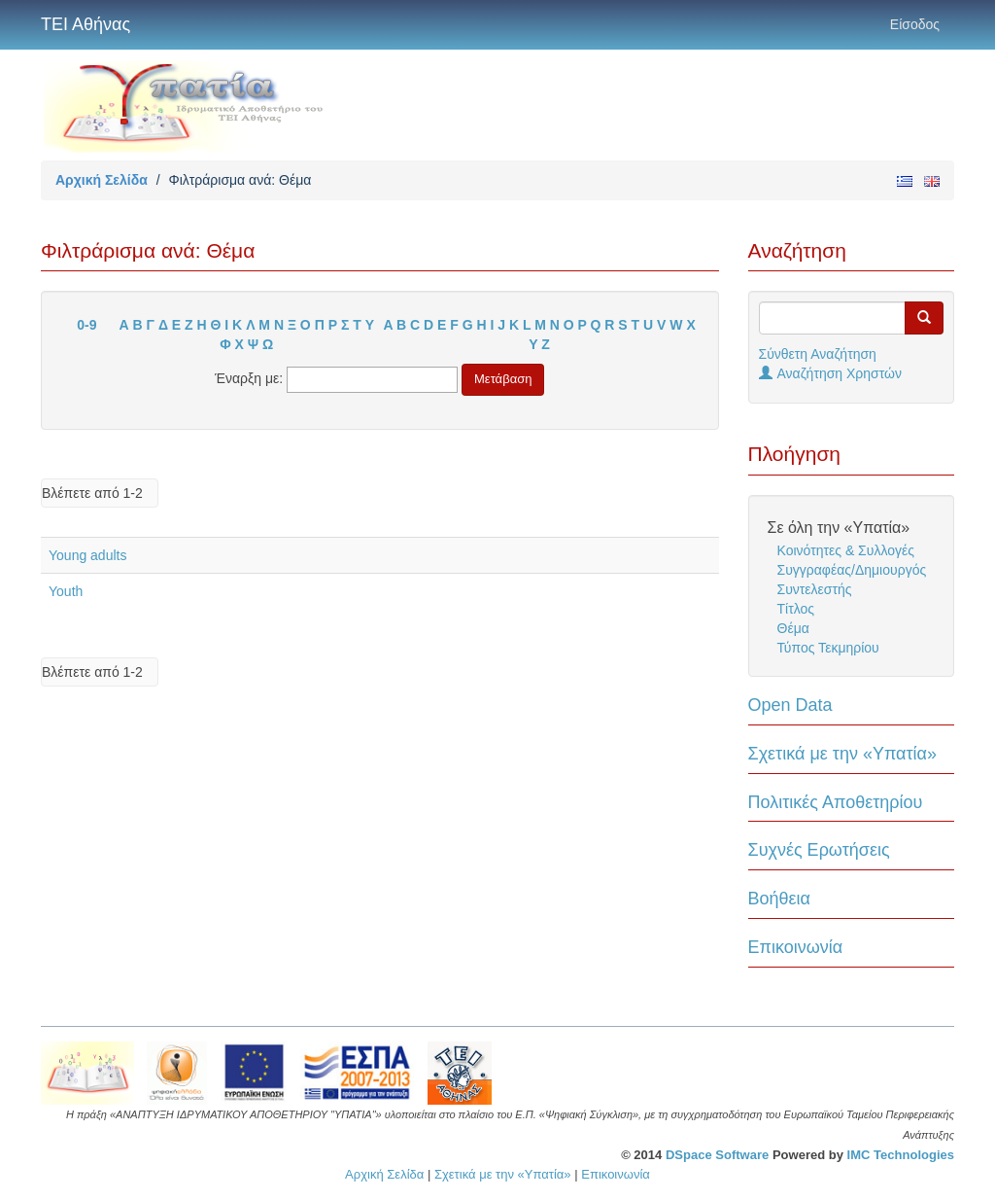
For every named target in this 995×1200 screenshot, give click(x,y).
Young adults (87, 555)
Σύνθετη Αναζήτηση (817, 354)
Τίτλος (796, 609)
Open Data (790, 705)
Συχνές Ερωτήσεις (819, 850)
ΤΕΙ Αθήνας (85, 24)
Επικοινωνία (795, 947)
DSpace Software (717, 1154)
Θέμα (793, 628)
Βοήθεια (779, 898)
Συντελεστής (814, 589)
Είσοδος (915, 24)
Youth (66, 591)
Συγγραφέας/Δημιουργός (852, 570)
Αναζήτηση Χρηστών (831, 373)
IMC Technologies (900, 1154)
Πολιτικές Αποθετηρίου (835, 802)
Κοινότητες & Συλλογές (845, 550)
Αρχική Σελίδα (101, 180)
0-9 (86, 325)
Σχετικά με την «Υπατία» (843, 753)
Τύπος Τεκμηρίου (828, 647)
